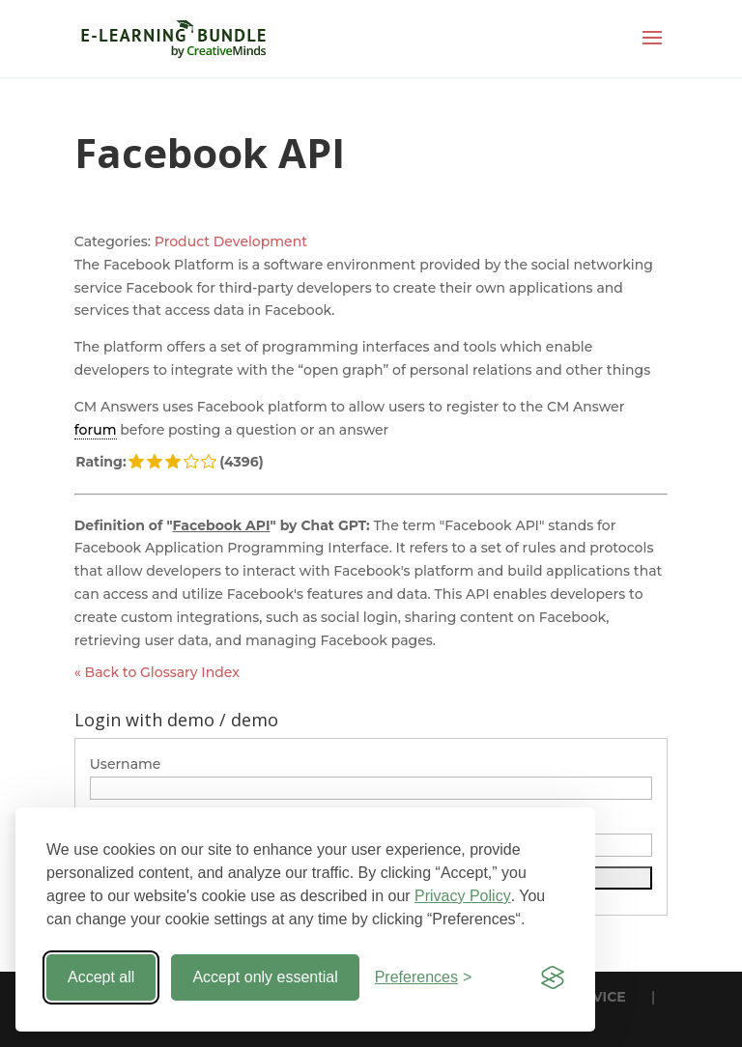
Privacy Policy (462, 896)
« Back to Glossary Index (157, 672)
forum (95, 430)
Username (125, 764)
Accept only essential (264, 977)
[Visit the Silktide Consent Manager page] (552, 977)
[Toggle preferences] (423, 977)
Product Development (231, 241)
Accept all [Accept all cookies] (101, 977)
